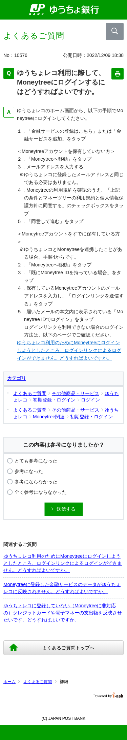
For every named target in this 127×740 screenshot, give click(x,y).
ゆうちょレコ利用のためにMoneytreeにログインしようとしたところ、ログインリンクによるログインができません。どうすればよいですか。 (69, 350)
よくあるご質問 (37, 681)
